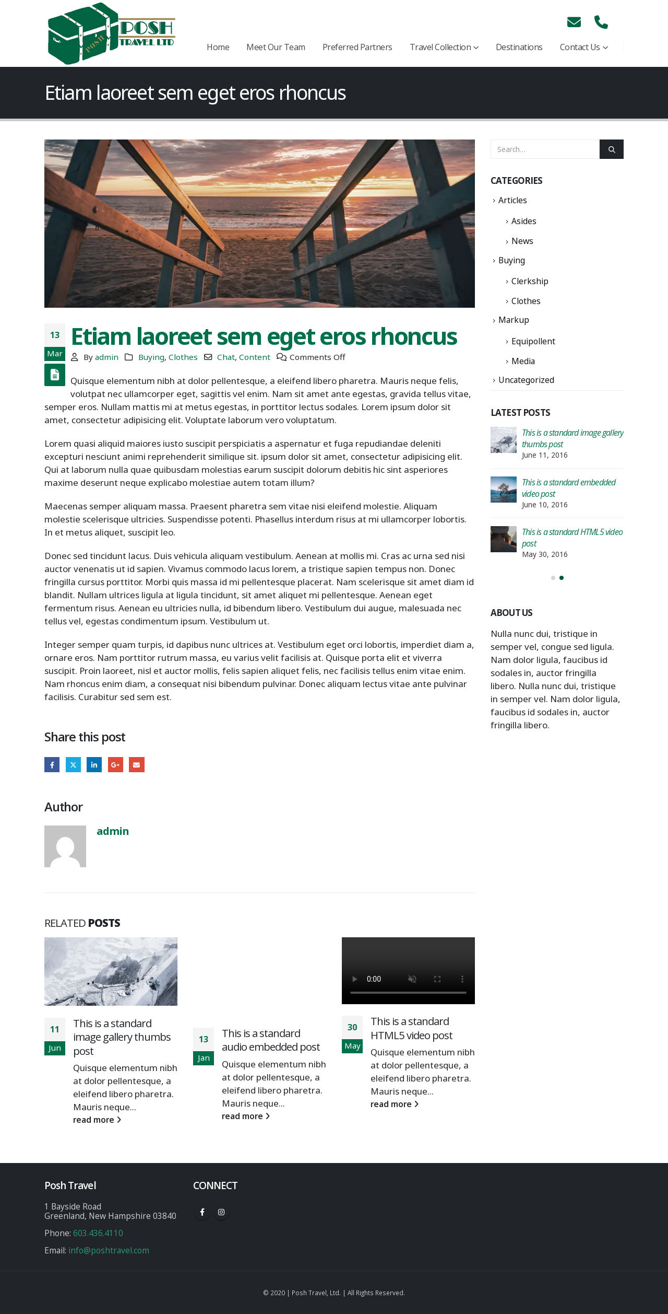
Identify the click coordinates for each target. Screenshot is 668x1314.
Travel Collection (440, 47)
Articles (512, 200)
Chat (226, 357)
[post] (504, 440)
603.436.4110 (98, 1233)
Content (254, 357)
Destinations (519, 47)
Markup (513, 319)
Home (218, 47)
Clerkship (529, 281)
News (522, 241)
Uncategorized (526, 380)
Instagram (221, 1212)
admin (106, 357)
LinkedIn (94, 764)
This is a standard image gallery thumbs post (122, 1037)
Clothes (183, 357)
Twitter (73, 764)
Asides (523, 221)
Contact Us (580, 47)
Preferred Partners (357, 47)
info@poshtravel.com (108, 1250)
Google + (115, 764)
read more (97, 1119)
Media (523, 361)
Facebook (51, 764)
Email (136, 764)
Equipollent (533, 341)
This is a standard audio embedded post (271, 1040)
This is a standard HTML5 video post (411, 1028)
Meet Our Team (275, 47)
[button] (553, 578)
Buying (151, 357)
